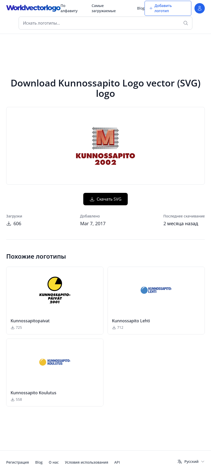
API (117, 462)
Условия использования (86, 462)
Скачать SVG (105, 199)
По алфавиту (69, 8)
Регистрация (17, 462)
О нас (54, 462)
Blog (141, 8)
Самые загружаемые (104, 8)
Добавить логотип (160, 8)
